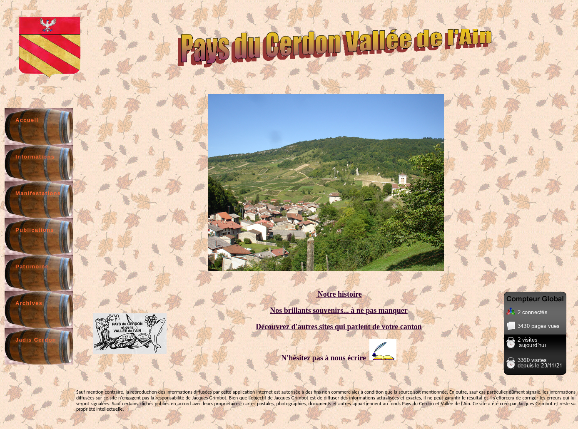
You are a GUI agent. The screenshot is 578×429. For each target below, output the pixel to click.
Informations (35, 157)
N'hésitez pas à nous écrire (323, 358)
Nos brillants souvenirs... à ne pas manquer (339, 310)
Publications (34, 230)
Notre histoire (338, 294)
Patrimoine (32, 266)
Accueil (26, 120)
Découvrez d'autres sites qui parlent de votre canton (338, 326)
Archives (28, 303)
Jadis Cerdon (35, 340)
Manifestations (38, 193)
